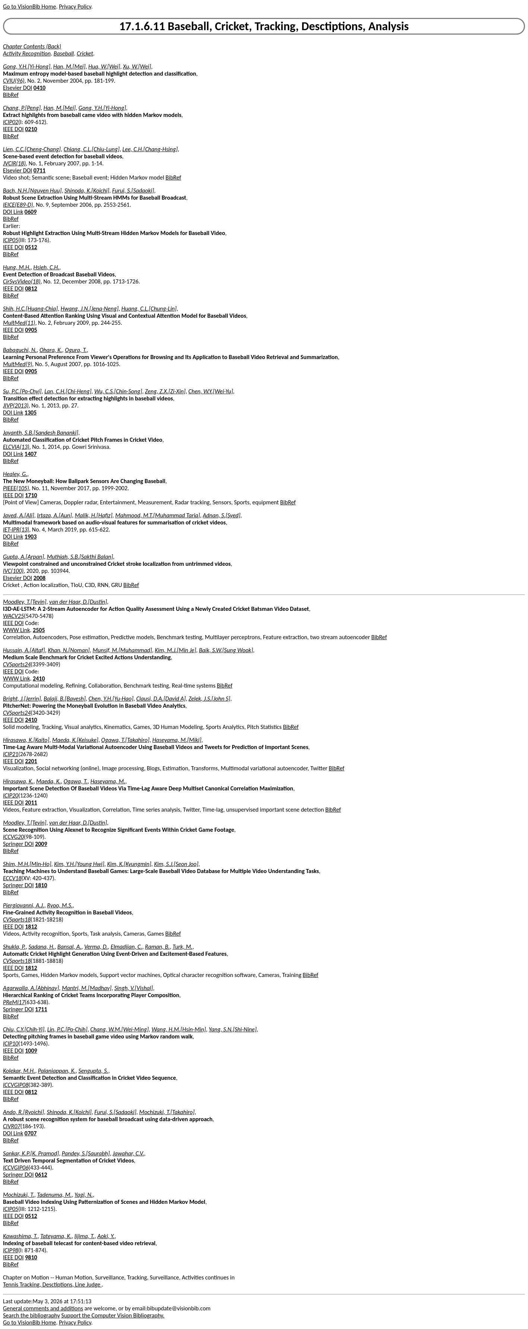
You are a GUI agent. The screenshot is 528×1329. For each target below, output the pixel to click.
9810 (31, 1257)
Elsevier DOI (17, 87)
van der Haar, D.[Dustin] (78, 601)
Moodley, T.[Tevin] (24, 601)
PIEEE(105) (16, 488)
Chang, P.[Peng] (22, 107)
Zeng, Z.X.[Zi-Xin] (165, 391)
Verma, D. (96, 946)
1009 (31, 1050)
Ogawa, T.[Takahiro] (125, 739)
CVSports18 (17, 919)
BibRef (11, 94)
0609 (31, 211)
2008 (39, 577)
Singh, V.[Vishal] (133, 988)
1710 (31, 495)
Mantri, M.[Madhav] (86, 988)
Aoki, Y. (105, 1236)
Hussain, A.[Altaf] (24, 650)
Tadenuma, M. (54, 1194)
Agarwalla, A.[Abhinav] (31, 988)
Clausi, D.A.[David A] (161, 698)
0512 (31, 247)
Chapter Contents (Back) (32, 46)
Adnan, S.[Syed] (221, 515)
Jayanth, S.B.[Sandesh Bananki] (40, 432)
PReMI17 (14, 1002)
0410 (39, 87)
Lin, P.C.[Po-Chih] (67, 1029)
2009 (41, 843)
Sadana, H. (41, 946)
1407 (31, 453)
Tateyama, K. (56, 1236)
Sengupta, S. (93, 1070)
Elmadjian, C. (126, 946)
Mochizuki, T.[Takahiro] (167, 1112)
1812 (31, 926)
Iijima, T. (85, 1236)
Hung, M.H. (17, 267)
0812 (31, 288)
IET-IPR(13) (16, 529)
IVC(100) (13, 570)
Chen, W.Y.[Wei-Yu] (211, 391)
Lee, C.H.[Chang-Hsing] (150, 149)
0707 (31, 1133)
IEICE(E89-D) (18, 204)
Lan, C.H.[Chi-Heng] (67, 391)
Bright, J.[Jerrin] (22, 698)
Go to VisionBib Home (29, 6)
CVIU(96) (14, 80)
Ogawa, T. (76, 781)
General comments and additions (43, 1308)
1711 (41, 1009)
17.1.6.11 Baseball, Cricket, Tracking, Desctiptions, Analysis (264, 26)
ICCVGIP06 (15, 1167)
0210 (31, 129)
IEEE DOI (13, 129)
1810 (41, 885)
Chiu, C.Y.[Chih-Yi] (23, 1029)
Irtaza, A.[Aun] (54, 515)
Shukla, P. (14, 946)
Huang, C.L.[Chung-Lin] (149, 308)
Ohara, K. (50, 349)
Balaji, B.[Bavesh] (65, 698)
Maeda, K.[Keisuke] (75, 739)
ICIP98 (10, 1250)
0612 (41, 1174)
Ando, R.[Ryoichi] (23, 1112)
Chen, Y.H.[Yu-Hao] (110, 698)
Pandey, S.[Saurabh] (86, 1153)
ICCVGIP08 (15, 1084)
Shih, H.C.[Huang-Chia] (30, 308)
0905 (31, 329)
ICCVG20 (13, 836)
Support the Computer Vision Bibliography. (113, 1315)
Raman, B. (157, 946)
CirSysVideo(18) (22, 281)
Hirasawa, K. (18, 781)
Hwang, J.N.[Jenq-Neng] (89, 308)
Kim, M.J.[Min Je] (175, 650)
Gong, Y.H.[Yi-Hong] (26, 66)
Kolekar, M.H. (19, 1070)
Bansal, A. (69, 946)
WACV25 (13, 615)
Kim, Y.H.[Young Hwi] (79, 864)
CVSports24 (17, 664)
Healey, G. (15, 474)
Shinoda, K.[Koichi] (86, 190)
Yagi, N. (84, 1194)
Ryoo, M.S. (59, 905)
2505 (39, 630)
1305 (31, 412)
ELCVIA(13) (16, 446)
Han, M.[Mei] (69, 66)
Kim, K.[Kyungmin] (129, 864)
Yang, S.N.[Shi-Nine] (232, 1029)
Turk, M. (182, 946)
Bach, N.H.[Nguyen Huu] (32, 190)
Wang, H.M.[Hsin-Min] (179, 1029)
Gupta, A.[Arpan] (23, 556)
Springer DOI (18, 843)
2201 (31, 761)
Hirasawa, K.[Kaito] (26, 739)
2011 (31, 802)
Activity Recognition (27, 53)
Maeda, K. (48, 781)
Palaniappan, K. (57, 1070)
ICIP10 (10, 1043)
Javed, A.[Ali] (18, 515)
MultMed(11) (19, 322)
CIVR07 (11, 1126)
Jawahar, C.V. (128, 1153)
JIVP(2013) (16, 405)
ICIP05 (10, 240)
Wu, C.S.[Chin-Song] (118, 391)
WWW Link (16, 630)
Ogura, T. (76, 349)
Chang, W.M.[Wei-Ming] (119, 1029)
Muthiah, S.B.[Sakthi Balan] (80, 556)
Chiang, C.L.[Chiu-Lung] (92, 149)
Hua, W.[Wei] (104, 66)
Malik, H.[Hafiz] (94, 515)
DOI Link (13, 211)
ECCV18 (12, 878)
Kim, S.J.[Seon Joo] (176, 864)
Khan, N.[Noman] (68, 650)
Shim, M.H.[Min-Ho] (27, 864)
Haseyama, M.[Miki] (177, 739)
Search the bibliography (31, 1315)
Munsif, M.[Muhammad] (122, 650)
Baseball (64, 53)
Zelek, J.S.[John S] (209, 698)
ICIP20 (10, 795)
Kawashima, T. (20, 1236)
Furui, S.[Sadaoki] (133, 190)
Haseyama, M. (108, 781)
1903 (31, 536)
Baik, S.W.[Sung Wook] (226, 650)
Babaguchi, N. (20, 349)
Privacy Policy (75, 6)
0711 (39, 170)
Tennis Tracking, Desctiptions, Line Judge (52, 1284)
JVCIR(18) (14, 163)
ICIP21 (10, 754)
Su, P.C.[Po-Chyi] (22, 391)
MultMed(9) (17, 364)
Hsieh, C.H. (47, 267)
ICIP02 (10, 122)
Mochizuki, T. (18, 1194)
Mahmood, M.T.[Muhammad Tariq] (157, 515)
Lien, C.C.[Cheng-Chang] (32, 149)
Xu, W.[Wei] (137, 66)
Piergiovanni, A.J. (23, 905)
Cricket (85, 53)
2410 (39, 678)
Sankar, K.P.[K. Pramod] (31, 1153)
